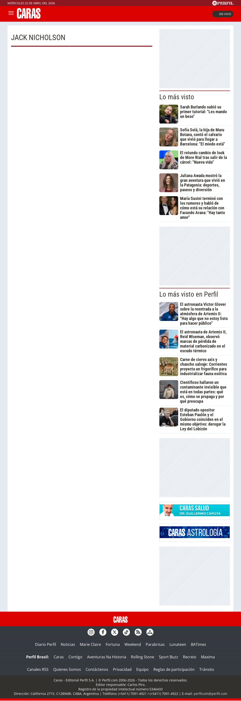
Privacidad (122, 669)
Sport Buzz (168, 657)
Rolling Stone (142, 657)
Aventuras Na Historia (106, 657)
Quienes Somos (67, 669)
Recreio (189, 657)
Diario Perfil (45, 644)
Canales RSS (37, 669)
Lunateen (177, 644)
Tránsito (206, 669)
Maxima (208, 657)
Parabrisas (155, 644)
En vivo (223, 14)
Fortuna (113, 644)
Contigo (75, 657)
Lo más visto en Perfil (188, 294)
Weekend (133, 644)
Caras (59, 657)
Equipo (142, 669)
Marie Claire (90, 644)
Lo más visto (176, 97)
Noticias (68, 644)
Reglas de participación (174, 669)
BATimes (198, 644)
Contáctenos (97, 669)
